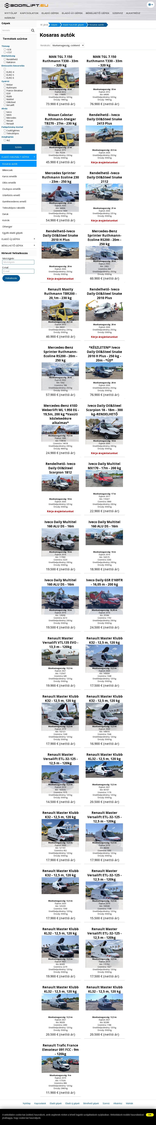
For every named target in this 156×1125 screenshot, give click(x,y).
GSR (7, 93)
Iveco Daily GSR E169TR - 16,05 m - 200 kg (104, 582)
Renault (9, 123)
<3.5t (7, 49)
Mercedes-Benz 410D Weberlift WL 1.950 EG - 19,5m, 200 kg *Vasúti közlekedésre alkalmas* (60, 414)
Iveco (8, 111)
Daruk (5, 213)
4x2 (7, 140)
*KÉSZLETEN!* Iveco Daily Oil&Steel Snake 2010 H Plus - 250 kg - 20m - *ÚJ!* (104, 353)
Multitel (9, 99)
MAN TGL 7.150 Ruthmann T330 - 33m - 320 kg (60, 60)
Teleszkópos (11, 133)
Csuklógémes (12, 130)
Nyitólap (11, 13)
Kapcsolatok (29, 13)
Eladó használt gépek (73, 24)
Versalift (9, 105)
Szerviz (117, 13)
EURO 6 (9, 77)
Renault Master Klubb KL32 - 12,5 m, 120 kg (104, 756)
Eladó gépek (50, 13)
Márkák (10, 17)
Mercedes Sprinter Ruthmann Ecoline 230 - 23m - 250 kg (60, 177)
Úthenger (7, 226)
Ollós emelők (9, 182)
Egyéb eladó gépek (12, 232)
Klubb (8, 96)
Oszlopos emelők (11, 188)
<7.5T (8, 52)
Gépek (54, 24)
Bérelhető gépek (97, 13)
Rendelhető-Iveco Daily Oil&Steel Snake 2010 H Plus (60, 235)
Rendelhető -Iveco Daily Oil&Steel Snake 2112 (104, 177)
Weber (8, 84)
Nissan (8, 120)
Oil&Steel (10, 102)
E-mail (5, 267)
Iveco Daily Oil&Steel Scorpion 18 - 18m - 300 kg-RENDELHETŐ (104, 409)
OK (149, 1115)
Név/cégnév (8, 258)
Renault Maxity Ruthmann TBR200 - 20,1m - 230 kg (60, 293)
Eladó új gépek (72, 13)
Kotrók (6, 220)
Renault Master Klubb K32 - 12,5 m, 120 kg (104, 640)
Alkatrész (133, 13)
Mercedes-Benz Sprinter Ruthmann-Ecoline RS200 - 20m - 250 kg (104, 237)
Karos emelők (9, 176)
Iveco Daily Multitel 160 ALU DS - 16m (60, 524)
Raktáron (9, 62)
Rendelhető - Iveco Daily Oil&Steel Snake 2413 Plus (104, 119)
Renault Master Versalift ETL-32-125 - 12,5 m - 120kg (60, 758)
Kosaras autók (96, 24)
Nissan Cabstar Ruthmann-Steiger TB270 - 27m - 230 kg (60, 119)
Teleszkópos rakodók (13, 207)
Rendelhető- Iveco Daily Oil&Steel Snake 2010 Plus (104, 293)
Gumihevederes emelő (14, 201)
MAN (7, 114)
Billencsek (7, 170)
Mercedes (10, 117)
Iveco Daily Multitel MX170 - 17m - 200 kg (104, 466)
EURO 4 (9, 72)
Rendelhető (11, 59)
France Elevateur (13, 90)
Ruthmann (10, 87)
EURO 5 (9, 74)
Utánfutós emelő (11, 195)
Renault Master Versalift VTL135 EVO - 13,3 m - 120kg (60, 642)
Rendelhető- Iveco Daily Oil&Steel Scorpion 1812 (60, 468)
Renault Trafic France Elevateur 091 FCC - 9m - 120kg (60, 1049)
